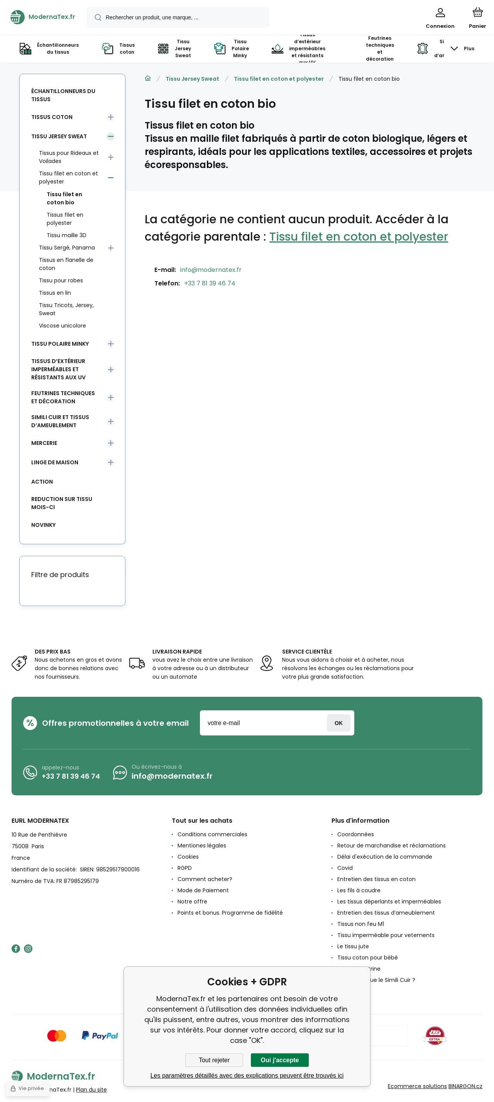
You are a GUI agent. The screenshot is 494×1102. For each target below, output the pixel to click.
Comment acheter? (205, 879)
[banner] (42, 17)
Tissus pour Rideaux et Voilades (69, 157)
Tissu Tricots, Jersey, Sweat (66, 309)
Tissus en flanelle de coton (66, 264)
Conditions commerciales (212, 834)
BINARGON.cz (465, 1086)
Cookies (188, 857)
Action (42, 482)
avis (342, 991)
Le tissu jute (353, 946)
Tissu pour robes (61, 280)
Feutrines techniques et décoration (63, 397)
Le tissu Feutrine (359, 969)
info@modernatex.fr (211, 269)
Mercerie (44, 443)
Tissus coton (52, 117)
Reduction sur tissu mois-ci (61, 503)
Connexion (338, 723)
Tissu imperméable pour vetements (386, 935)
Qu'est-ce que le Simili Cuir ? (376, 980)
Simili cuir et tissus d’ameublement (60, 421)
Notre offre (192, 901)
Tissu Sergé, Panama (67, 247)
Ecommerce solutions (417, 1086)
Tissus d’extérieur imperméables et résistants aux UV (58, 369)
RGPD (185, 868)
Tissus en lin (55, 293)
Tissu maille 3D (66, 235)
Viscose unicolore (62, 325)
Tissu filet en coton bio (64, 198)
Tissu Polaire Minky (60, 344)
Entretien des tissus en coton (376, 879)
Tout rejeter (214, 1060)
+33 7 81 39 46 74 (209, 283)
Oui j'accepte (280, 1060)
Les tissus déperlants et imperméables (389, 901)
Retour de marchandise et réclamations (391, 845)
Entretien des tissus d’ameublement (386, 913)
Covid (345, 868)
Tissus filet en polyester (65, 219)
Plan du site (91, 1090)
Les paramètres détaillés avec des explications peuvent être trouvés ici (247, 1075)
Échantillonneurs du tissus (63, 95)
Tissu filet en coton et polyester (279, 79)
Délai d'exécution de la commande (384, 857)
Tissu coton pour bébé (367, 957)
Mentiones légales (202, 845)
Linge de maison (54, 462)
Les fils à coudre (359, 890)
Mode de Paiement (203, 890)
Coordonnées (355, 834)
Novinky (43, 525)
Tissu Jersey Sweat (192, 79)
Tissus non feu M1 (360, 924)
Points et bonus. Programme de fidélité (230, 913)
